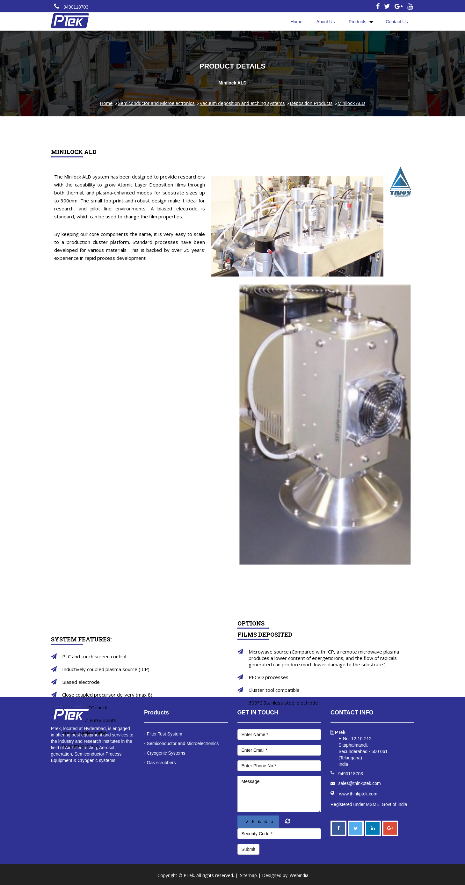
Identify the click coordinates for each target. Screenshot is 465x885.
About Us (325, 21)
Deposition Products (311, 103)
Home (296, 21)
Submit (249, 849)
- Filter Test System (163, 733)
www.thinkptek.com (358, 793)
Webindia (299, 875)
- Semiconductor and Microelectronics (181, 743)
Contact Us (397, 21)
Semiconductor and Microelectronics (156, 103)
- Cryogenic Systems (164, 753)
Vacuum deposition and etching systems (242, 103)
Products (357, 21)
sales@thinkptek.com (359, 783)
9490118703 (75, 7)
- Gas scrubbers (160, 762)
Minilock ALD (351, 103)
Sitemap (248, 875)
